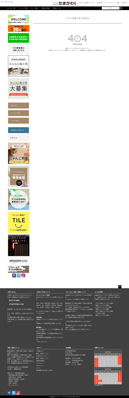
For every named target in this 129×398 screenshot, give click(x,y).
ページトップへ (119, 286)
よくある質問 (99, 292)
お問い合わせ (12, 292)
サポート (39, 347)
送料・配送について (14, 347)
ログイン (93, 2)
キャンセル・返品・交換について (76, 292)
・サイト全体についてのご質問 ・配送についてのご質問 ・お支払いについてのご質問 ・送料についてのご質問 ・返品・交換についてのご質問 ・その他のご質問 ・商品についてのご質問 (103, 309)
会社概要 (86, 2)
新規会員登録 (40, 360)
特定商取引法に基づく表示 (44, 370)
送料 (118, 2)
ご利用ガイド (124, 2)
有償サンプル (57, 8)
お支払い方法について (43, 292)
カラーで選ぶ (34, 8)
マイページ (112, 2)
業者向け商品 (46, 8)
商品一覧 (14, 105)
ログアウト (39, 365)
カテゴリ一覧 (11, 8)
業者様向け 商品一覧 (17, 130)
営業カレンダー (99, 347)
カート (105, 2)
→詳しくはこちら (41, 341)
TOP (81, 2)
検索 (120, 8)
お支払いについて (41, 356)
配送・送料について (42, 353)
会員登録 (99, 2)
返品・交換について (42, 358)
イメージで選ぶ (23, 8)
